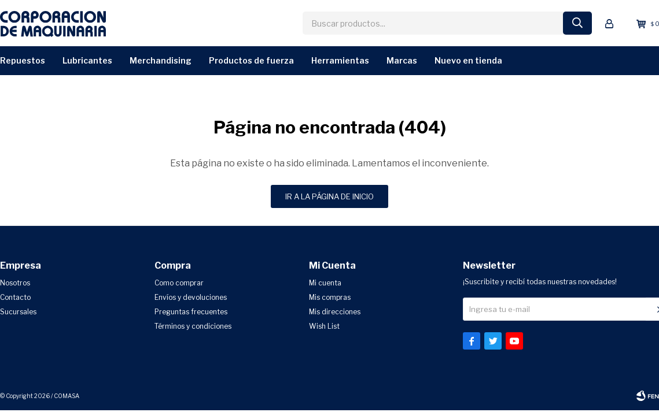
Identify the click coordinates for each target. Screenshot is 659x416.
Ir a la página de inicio (329, 196)
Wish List (324, 326)
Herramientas (340, 60)
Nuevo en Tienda (468, 60)
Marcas (401, 60)
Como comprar (179, 282)
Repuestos (22, 60)
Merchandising (161, 60)
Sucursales (18, 311)
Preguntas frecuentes (190, 311)
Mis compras (330, 297)
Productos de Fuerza (251, 60)
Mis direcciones (334, 311)
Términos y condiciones (192, 326)
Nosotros (15, 282)
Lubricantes (87, 60)
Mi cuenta (325, 282)
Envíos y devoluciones (190, 297)
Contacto (15, 297)
